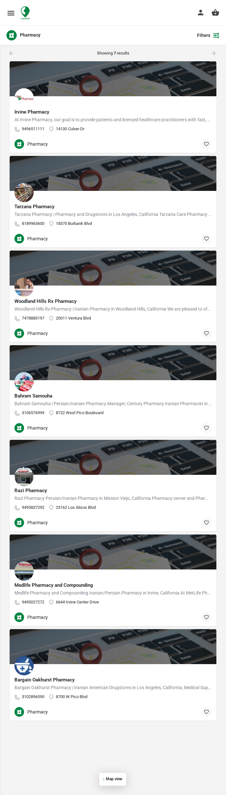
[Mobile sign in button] (200, 12)
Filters (208, 35)
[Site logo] (26, 13)
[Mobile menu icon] (10, 13)
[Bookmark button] (206, 144)
